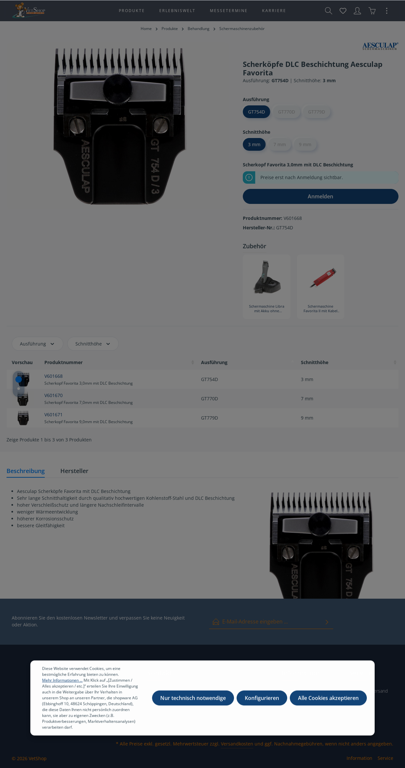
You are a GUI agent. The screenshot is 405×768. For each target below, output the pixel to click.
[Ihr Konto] (357, 10)
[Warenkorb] (372, 10)
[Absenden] (327, 621)
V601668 (53, 376)
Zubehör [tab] (254, 246)
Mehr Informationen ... (62, 684)
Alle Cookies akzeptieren (328, 702)
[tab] (26, 471)
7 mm (279, 144)
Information (359, 758)
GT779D (316, 112)
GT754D (256, 112)
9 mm (305, 144)
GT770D (286, 112)
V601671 (53, 414)
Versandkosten (237, 744)
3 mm (254, 144)
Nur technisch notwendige (193, 702)
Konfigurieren (262, 702)
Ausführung (37, 344)
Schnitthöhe (93, 344)
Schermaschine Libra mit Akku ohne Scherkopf (266, 309)
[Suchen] (328, 10)
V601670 (53, 395)
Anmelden (320, 196)
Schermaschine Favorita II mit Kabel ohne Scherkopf (320, 309)
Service (385, 758)
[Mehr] (386, 10)
